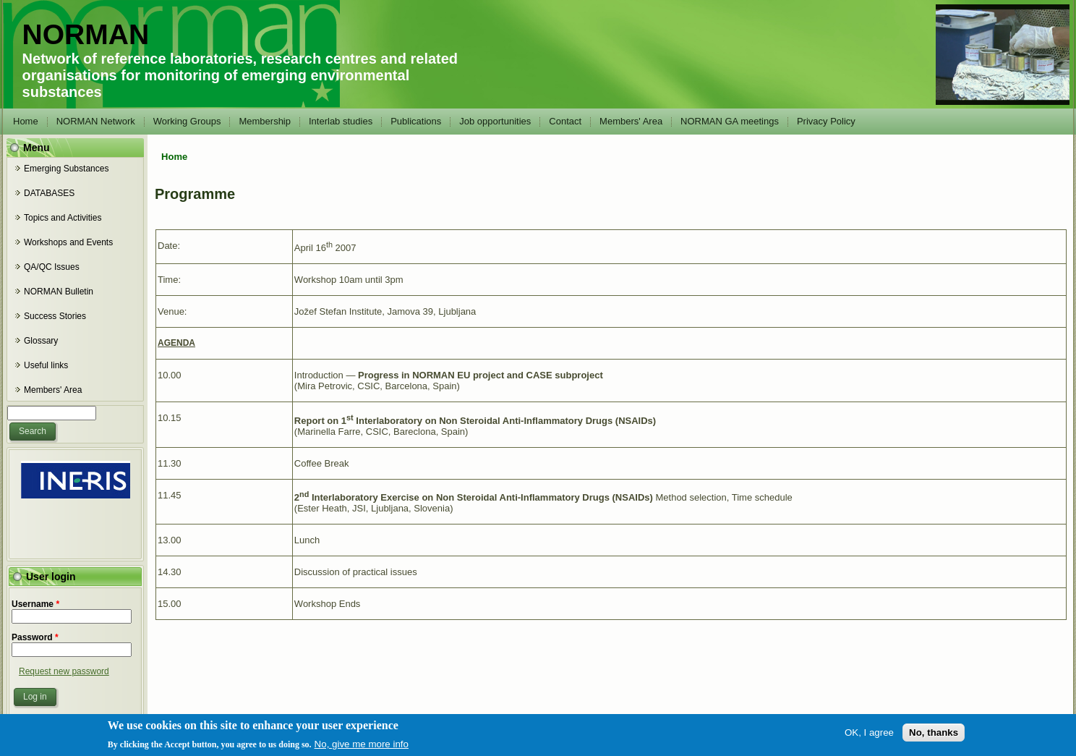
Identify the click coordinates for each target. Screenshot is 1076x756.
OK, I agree (869, 734)
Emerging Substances (66, 168)
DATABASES (49, 193)
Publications (415, 121)
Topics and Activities (62, 218)
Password (35, 637)
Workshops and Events (68, 242)
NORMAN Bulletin (58, 291)
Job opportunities (495, 121)
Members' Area (630, 121)
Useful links (46, 365)
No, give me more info (362, 746)
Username (35, 604)
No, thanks (933, 734)
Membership (265, 121)
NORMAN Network (95, 121)
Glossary (41, 341)
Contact (565, 121)
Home (25, 121)
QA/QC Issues (52, 267)
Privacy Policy (826, 121)
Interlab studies (340, 121)
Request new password (64, 671)
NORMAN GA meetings (729, 121)
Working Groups (187, 121)
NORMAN (85, 34)
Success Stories (55, 316)
